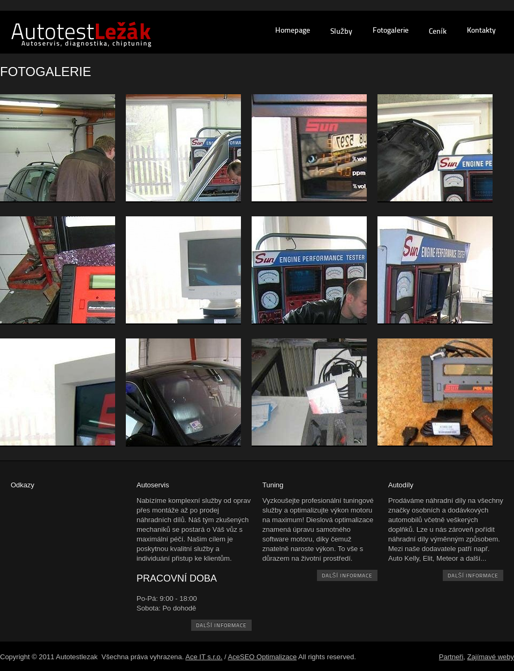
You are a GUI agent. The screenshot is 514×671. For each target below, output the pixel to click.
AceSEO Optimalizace (262, 657)
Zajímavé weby (490, 657)
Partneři (451, 657)
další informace (221, 626)
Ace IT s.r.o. (203, 657)
